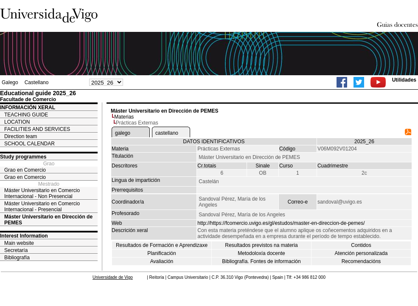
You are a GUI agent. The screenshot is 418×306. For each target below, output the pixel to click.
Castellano (37, 82)
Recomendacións (361, 261)
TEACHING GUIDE (26, 115)
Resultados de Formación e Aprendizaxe (162, 245)
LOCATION (17, 122)
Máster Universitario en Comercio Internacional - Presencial (42, 206)
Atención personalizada (361, 253)
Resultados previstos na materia (261, 245)
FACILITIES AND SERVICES (37, 129)
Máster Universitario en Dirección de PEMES (48, 220)
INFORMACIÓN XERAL (27, 107)
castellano (166, 133)
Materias (124, 117)
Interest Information (24, 236)
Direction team (20, 136)
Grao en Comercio (25, 170)
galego (122, 133)
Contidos (361, 245)
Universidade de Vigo (113, 277)
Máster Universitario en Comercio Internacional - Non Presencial (42, 193)
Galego (10, 82)
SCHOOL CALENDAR (29, 144)
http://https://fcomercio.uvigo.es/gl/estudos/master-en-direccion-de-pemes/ (281, 223)
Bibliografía (17, 258)
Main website (19, 243)
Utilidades (404, 80)
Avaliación (161, 261)
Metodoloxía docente (261, 253)
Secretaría (16, 250)
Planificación (161, 253)
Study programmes (23, 157)
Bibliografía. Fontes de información (261, 261)
